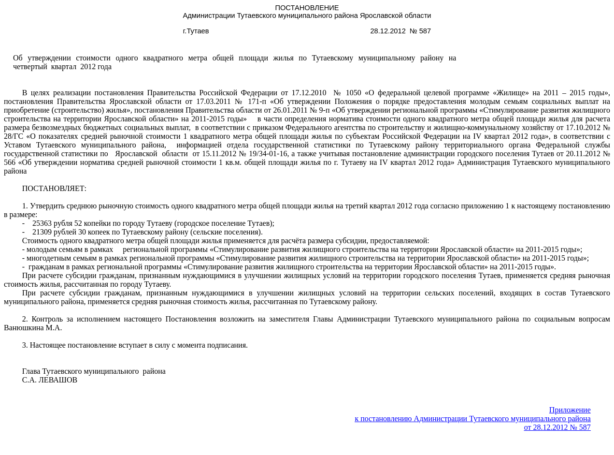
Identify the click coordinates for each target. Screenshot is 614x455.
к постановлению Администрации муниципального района (472, 418)
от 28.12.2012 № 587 (557, 427)
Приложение (570, 410)
